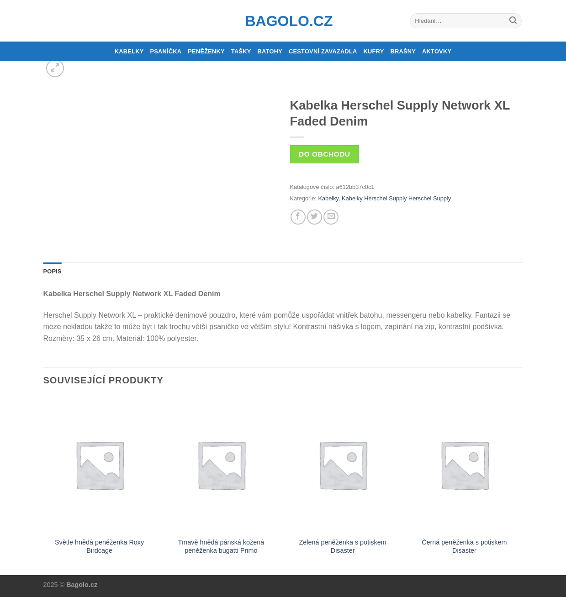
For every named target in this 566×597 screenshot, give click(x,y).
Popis (52, 271)
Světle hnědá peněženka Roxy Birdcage (99, 547)
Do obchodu (324, 154)
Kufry (374, 51)
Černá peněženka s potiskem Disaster (464, 547)
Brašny (403, 51)
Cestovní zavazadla (323, 51)
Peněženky (206, 51)
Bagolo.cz (283, 21)
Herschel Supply (429, 198)
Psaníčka (165, 51)
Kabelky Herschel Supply (374, 198)
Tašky (241, 51)
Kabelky (129, 51)
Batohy (270, 51)
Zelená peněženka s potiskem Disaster (342, 547)
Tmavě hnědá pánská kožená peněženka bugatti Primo (221, 547)
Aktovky (436, 51)
